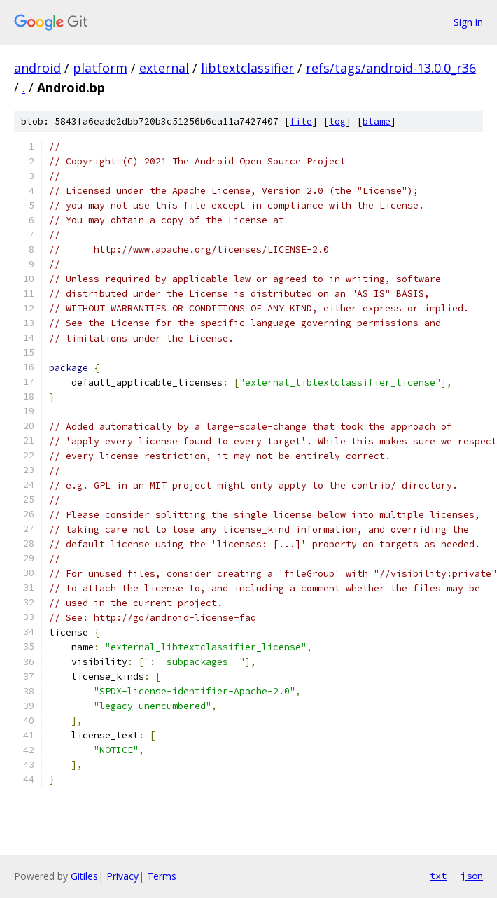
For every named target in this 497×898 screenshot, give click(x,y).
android (37, 67)
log (337, 121)
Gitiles (84, 876)
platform (100, 67)
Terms (161, 876)
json (472, 875)
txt (438, 875)
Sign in (468, 22)
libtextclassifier (247, 67)
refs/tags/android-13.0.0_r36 (391, 67)
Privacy (122, 876)
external (164, 67)
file (301, 121)
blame (377, 121)
